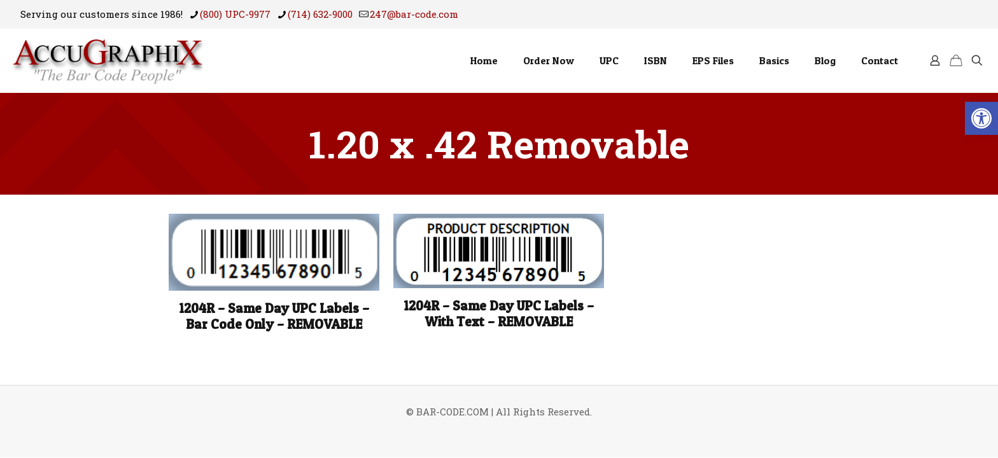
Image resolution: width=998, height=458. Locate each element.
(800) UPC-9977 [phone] (235, 14)
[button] (981, 118)
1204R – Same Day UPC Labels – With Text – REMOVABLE (499, 314)
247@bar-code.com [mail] (414, 14)
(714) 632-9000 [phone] (320, 14)
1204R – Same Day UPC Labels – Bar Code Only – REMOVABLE (274, 316)
